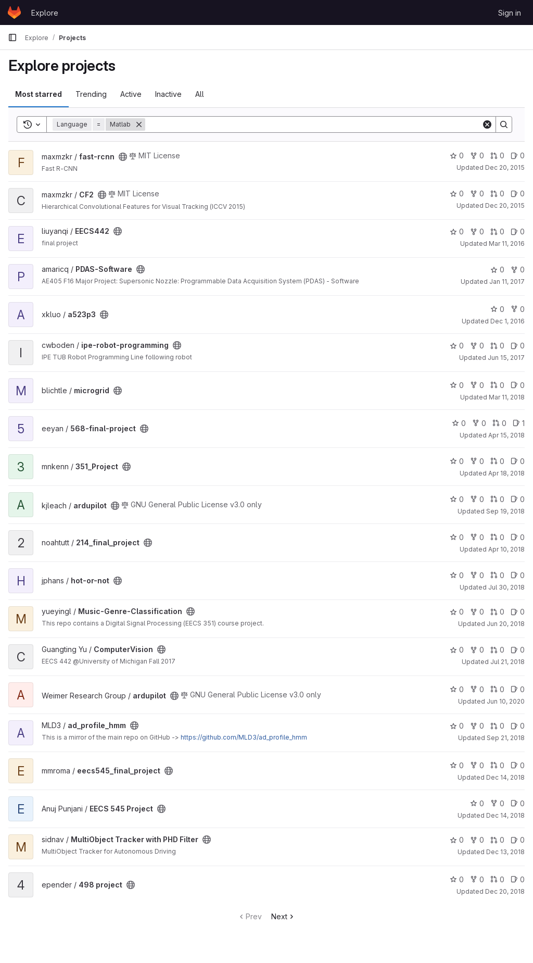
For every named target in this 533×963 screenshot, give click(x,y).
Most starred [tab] (38, 94)
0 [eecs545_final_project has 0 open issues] (518, 765)
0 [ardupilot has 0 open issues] (518, 499)
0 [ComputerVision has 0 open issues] (518, 649)
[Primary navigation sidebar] (12, 37)
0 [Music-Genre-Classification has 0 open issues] (518, 611)
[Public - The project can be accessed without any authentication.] (123, 157)
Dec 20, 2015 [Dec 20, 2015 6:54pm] (505, 167)
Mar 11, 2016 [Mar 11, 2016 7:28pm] (507, 243)
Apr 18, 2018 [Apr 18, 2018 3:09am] (506, 473)
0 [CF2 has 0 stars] (457, 193)
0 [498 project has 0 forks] (477, 879)
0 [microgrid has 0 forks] (477, 385)
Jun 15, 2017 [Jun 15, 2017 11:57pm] (506, 357)
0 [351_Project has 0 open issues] (518, 461)
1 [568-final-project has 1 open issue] (519, 423)
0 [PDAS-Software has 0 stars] (497, 269)
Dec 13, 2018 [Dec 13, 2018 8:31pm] (505, 852)
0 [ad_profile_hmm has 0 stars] (457, 725)
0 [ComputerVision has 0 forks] (477, 649)
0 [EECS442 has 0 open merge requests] (497, 231)
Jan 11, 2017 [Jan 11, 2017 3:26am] (507, 281)
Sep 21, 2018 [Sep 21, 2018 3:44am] (506, 738)
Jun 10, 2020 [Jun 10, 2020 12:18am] (506, 701)
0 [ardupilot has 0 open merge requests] (497, 499)
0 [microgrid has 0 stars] (457, 385)
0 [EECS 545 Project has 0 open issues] (518, 803)
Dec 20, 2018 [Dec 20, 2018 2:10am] (505, 891)
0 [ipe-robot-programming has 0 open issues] (518, 345)
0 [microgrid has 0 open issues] (518, 385)
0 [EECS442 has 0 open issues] (518, 231)
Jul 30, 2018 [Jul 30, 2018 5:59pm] (506, 587)
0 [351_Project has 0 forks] (477, 461)
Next (283, 916)
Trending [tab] (91, 94)
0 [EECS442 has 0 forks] (477, 231)
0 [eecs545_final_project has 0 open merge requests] (497, 765)
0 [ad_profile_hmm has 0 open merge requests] (497, 725)
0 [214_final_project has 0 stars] (457, 537)
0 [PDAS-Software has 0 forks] (518, 269)
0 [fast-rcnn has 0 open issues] (518, 155)
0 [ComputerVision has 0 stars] (457, 649)
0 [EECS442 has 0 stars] (457, 231)
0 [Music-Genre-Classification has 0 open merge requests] (497, 611)
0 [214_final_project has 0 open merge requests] (497, 537)
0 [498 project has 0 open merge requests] (497, 879)
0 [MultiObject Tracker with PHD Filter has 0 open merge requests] (497, 839)
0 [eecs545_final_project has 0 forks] (477, 765)
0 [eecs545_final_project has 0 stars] (457, 765)
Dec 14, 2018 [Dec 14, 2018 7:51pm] (505, 815)
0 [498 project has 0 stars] (457, 879)
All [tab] (199, 94)
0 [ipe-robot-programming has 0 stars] (457, 345)
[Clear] (487, 124)
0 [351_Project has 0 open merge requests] (497, 461)
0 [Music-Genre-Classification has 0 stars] (457, 611)
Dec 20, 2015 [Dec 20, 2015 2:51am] (505, 205)
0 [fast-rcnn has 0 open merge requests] (497, 155)
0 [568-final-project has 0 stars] (459, 423)
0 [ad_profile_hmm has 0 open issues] (518, 725)
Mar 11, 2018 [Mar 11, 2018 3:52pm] (507, 397)
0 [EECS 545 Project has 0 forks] (497, 803)
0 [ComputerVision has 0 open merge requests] (497, 649)
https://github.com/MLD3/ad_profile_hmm (244, 737)
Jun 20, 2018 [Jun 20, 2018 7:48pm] (506, 624)
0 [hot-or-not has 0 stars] (457, 575)
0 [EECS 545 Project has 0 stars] (477, 803)
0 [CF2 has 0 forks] (477, 193)
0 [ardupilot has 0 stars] (457, 499)
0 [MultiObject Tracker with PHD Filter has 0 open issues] (518, 839)
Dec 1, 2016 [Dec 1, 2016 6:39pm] (507, 321)
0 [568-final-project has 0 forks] (479, 423)
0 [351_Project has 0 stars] (457, 461)
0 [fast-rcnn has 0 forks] (477, 155)
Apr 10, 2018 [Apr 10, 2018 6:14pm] (506, 549)
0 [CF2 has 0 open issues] (518, 193)
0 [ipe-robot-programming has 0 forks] (477, 345)
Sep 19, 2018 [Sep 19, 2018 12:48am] (505, 511)
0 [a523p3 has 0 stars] (497, 309)
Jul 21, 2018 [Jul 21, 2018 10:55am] (507, 662)
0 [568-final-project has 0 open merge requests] (499, 423)
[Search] (313, 124)
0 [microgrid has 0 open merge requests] (497, 385)
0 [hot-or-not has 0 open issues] (518, 575)
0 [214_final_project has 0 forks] (477, 537)
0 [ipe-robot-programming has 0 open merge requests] (497, 345)
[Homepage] (14, 12)
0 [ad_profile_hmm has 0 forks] (477, 725)
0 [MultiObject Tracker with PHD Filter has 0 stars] (457, 839)
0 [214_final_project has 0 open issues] (518, 537)
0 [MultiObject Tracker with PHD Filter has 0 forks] (477, 839)
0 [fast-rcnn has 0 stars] (457, 155)
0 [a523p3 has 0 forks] (518, 309)
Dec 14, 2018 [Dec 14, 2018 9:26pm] (505, 777)
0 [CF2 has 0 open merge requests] (497, 193)
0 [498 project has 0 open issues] (518, 879)
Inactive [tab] (168, 94)
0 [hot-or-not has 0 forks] (477, 575)
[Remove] (139, 124)
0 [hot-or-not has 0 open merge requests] (497, 575)
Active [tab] (131, 94)
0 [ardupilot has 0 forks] (477, 499)
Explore (44, 12)
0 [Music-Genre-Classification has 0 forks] (477, 611)
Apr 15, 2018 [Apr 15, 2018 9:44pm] (506, 435)
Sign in (509, 12)
